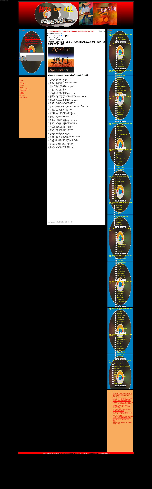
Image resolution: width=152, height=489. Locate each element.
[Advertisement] (55, 185)
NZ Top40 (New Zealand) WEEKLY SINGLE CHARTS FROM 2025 (123, 417)
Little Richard (119, 212)
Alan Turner (120, 341)
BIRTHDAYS (28, 49)
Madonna (119, 130)
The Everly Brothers (121, 214)
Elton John (118, 163)
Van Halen (119, 137)
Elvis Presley (119, 205)
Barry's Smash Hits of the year (33, 43)
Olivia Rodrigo (122, 39)
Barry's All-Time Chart (31, 34)
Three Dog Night (120, 167)
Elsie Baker (120, 346)
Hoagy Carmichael (122, 301)
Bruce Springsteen (122, 134)
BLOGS (27, 47)
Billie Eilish (121, 37)
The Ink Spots (121, 277)
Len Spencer (120, 337)
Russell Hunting (118, 381)
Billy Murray (120, 311)
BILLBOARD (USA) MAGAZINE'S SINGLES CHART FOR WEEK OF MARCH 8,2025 (123, 414)
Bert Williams (120, 348)
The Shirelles (117, 196)
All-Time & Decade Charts (32, 39)
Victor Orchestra (121, 344)
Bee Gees (118, 165)
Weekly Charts (29, 40)
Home (26, 33)
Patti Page (118, 222)
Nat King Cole (119, 220)
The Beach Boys (118, 185)
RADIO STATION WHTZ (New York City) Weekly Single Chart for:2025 (123, 403)
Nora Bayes (120, 326)
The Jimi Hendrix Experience (122, 191)
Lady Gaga (121, 64)
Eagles (118, 157)
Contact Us (28, 44)
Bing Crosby (121, 232)
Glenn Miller (121, 236)
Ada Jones (119, 330)
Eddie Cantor (120, 299)
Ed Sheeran (121, 51)
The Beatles (117, 179)
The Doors (117, 198)
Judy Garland (120, 269)
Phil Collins (120, 143)
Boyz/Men (120, 114)
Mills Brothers (121, 246)
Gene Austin (120, 289)
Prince (118, 128)
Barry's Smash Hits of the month (34, 41)
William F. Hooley (118, 372)
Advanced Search (25, 89)
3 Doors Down (121, 84)
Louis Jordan (121, 249)
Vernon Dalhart (121, 291)
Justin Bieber (121, 62)
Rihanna (119, 73)
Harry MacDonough (122, 328)
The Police (120, 141)
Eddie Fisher (119, 224)
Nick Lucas (120, 295)
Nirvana (119, 99)
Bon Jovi (119, 145)
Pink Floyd (118, 154)
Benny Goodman (121, 258)
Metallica (119, 106)
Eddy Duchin (120, 273)
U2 (118, 132)
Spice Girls (120, 108)
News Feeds (23, 84)
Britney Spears (121, 110)
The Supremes (118, 183)
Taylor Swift (121, 66)
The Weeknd (121, 55)
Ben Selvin (120, 293)
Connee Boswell (121, 262)
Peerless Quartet (121, 350)
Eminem (119, 92)
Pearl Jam (120, 102)
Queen (117, 171)
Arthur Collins (120, 317)
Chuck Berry (119, 209)
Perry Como (121, 242)
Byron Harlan (120, 319)
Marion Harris (120, 324)
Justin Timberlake (122, 86)
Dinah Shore (121, 251)
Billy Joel (119, 139)
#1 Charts (27, 36)
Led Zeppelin (119, 152)
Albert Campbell (121, 352)
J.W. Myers (117, 379)
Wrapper (22, 85)
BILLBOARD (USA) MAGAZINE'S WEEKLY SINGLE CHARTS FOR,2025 (122, 395)
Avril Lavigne (120, 77)
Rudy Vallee (120, 297)
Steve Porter (117, 374)
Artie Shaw (120, 260)
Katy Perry (121, 49)
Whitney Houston (121, 119)
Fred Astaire (120, 266)
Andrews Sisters (122, 238)
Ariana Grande (122, 47)
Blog (21, 82)
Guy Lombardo (121, 271)
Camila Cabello (122, 53)
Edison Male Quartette (120, 376)
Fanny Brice (120, 304)
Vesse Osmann (118, 383)
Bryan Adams (120, 117)
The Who (116, 194)
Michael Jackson (121, 126)
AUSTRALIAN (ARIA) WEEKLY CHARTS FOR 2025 (122, 410)
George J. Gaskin (119, 364)
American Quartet (121, 315)
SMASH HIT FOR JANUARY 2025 (123, 398)
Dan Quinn (117, 368)
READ (26, 46)
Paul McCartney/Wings (122, 159)
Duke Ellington (121, 275)
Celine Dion (120, 112)
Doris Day (120, 240)
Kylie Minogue (121, 75)
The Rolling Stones (119, 181)
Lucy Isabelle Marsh (122, 339)
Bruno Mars (121, 59)
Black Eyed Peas (121, 90)
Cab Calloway (121, 264)
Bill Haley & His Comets (122, 216)
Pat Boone (118, 218)
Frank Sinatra (121, 234)
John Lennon (119, 161)
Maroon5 (119, 79)
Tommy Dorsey (122, 244)
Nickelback (120, 82)
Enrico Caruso (120, 354)
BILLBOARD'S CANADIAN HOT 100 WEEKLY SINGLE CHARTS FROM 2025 (122, 406)
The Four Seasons (119, 187)
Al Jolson (119, 287)
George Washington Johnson (122, 366)
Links (21, 87)
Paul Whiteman (121, 284)
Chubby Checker (118, 189)
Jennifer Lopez (121, 88)
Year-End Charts (29, 37)
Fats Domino (119, 207)
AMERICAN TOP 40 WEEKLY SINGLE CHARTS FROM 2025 (122, 400)
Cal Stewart (120, 356)
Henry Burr (119, 313)
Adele (119, 57)
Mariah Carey (120, 104)
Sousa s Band (118, 370)
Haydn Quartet (120, 321)
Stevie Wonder (120, 169)
